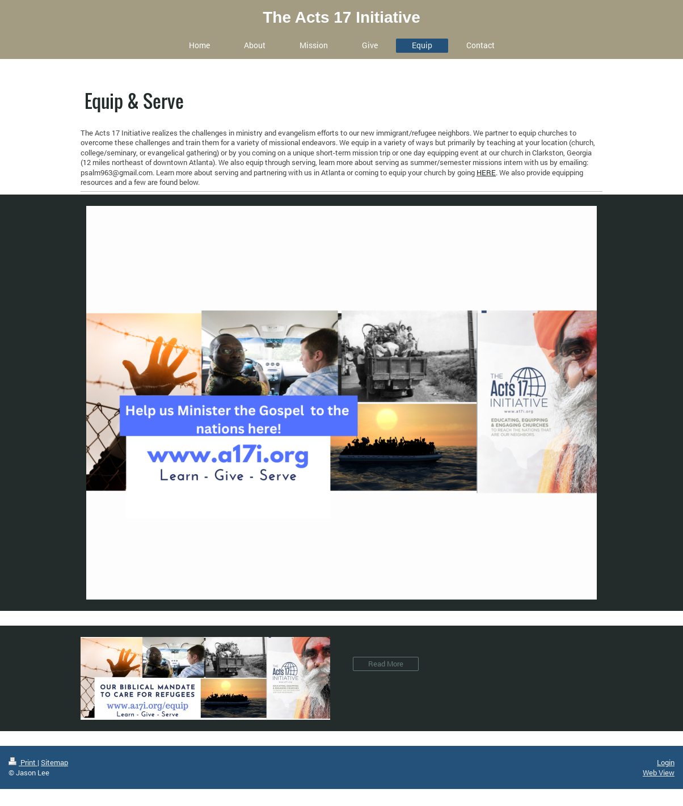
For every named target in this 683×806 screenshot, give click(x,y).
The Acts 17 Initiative (341, 17)
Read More (385, 664)
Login (665, 762)
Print (23, 762)
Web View (658, 772)
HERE (486, 172)
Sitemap (54, 762)
